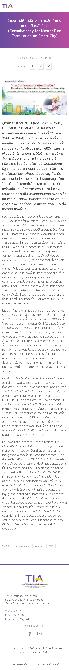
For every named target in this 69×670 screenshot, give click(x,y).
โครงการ (39, 546)
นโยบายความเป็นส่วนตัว (47, 664)
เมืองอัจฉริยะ (22, 546)
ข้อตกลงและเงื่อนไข (22, 664)
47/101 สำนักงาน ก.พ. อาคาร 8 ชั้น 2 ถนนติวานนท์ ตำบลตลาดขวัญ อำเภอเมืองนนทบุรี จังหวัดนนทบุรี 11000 (27, 600)
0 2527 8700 (16, 611)
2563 (51, 546)
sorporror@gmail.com (21, 619)
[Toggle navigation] (64, 6)
